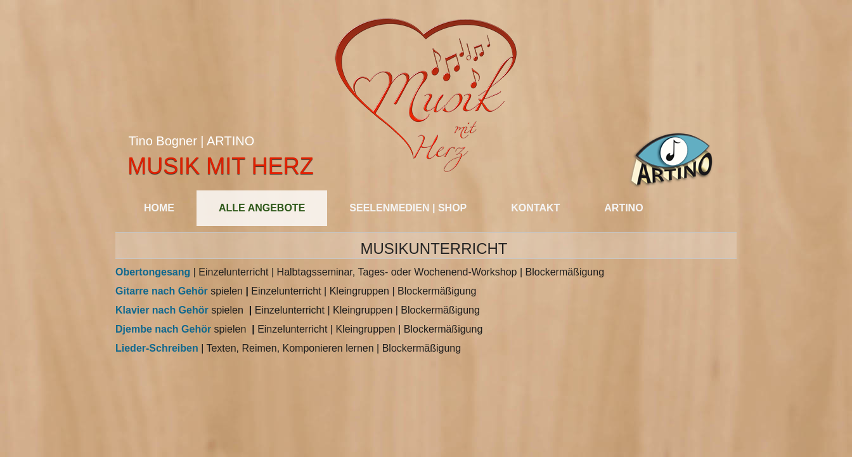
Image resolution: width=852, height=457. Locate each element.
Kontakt (535, 207)
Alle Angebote (262, 207)
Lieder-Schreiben (156, 348)
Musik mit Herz (220, 166)
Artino (623, 207)
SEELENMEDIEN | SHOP (408, 207)
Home (159, 207)
